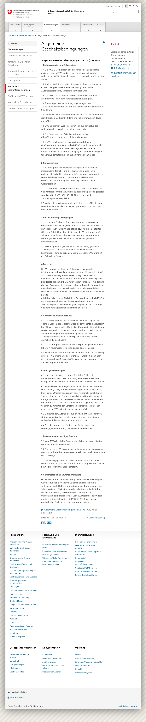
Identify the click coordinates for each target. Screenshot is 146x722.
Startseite (109, 6)
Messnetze (14, 612)
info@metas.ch (121, 68)
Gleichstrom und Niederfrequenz (23, 590)
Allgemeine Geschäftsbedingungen (85, 562)
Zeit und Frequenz (17, 637)
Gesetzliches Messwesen (65, 26)
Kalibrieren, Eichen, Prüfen (20, 55)
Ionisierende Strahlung (19, 597)
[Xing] (48, 522)
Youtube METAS (18, 697)
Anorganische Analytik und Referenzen (21, 543)
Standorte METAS (82, 665)
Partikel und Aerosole (19, 615)
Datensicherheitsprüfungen (21, 108)
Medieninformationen (51, 672)
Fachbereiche (15, 25)
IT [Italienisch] (133, 6)
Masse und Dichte (17, 608)
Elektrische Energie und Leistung (23, 577)
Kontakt (117, 6)
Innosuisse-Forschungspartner (54, 551)
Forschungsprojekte (50, 554)
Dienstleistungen (51, 26)
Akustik (13, 554)
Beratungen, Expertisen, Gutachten (19, 63)
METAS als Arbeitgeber (84, 658)
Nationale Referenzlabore (20, 102)
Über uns (100, 25)
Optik (12, 622)
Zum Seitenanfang (97, 518)
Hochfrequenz (16, 594)
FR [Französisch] (130, 6)
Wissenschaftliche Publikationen (56, 558)
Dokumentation (88, 25)
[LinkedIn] (50, 522)
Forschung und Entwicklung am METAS (55, 546)
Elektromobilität (17, 672)
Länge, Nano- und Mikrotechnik (23, 604)
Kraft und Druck (16, 601)
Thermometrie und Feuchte (21, 626)
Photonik (13, 619)
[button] (113, 11)
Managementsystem (83, 672)
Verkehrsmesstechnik (18, 629)
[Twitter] (45, 522)
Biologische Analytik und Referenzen (20, 549)
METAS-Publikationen (51, 658)
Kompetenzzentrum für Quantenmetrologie (52, 562)
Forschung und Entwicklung (28, 26)
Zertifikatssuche (49, 662)
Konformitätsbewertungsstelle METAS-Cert (22, 73)
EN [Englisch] (137, 6)
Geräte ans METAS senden (20, 96)
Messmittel (14, 661)
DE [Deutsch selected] (126, 6)
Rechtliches (47, 655)
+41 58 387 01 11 (121, 64)
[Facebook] (42, 522)
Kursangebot (14, 80)
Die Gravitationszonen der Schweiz (53, 666)
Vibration (14, 633)
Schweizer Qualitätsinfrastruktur (89, 662)
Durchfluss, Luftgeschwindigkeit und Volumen (23, 571)
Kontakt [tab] (115, 44)
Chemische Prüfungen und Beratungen (21, 565)
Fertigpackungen (17, 665)
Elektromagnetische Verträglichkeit (18, 581)
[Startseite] (47, 13)
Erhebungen (15, 668)
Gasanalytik (14, 587)
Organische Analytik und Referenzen (20, 559)
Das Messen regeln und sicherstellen (19, 656)
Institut (78, 655)
